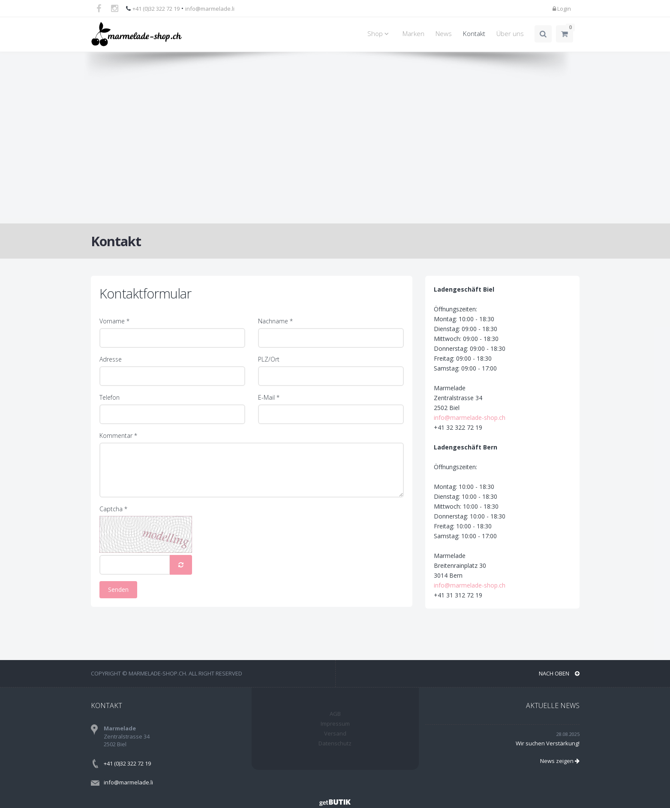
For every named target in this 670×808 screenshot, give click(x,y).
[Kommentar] (251, 470)
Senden (118, 589)
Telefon (109, 397)
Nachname (275, 321)
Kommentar (118, 435)
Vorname (114, 321)
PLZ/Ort (268, 359)
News (444, 33)
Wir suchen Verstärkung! (548, 743)
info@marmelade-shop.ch (489, 417)
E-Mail (268, 397)
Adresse (110, 359)
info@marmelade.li (209, 8)
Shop (379, 33)
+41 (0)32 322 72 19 (156, 8)
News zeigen (560, 761)
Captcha (113, 509)
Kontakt (474, 33)
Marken (413, 33)
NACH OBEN (559, 673)
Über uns (510, 33)
